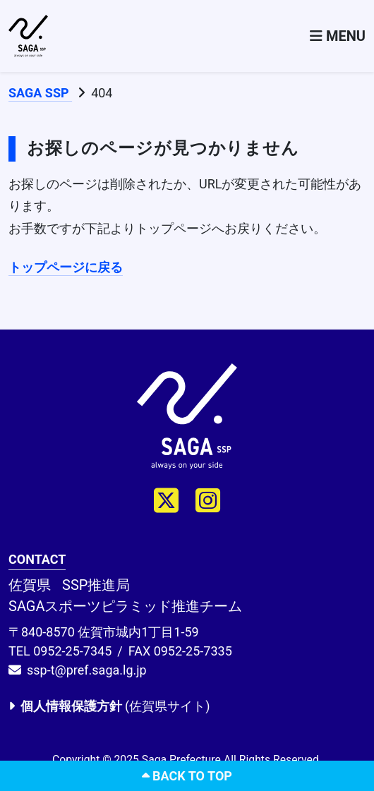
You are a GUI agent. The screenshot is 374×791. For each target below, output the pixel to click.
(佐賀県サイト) (109, 706)
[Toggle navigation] (338, 36)
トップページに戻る (65, 267)
